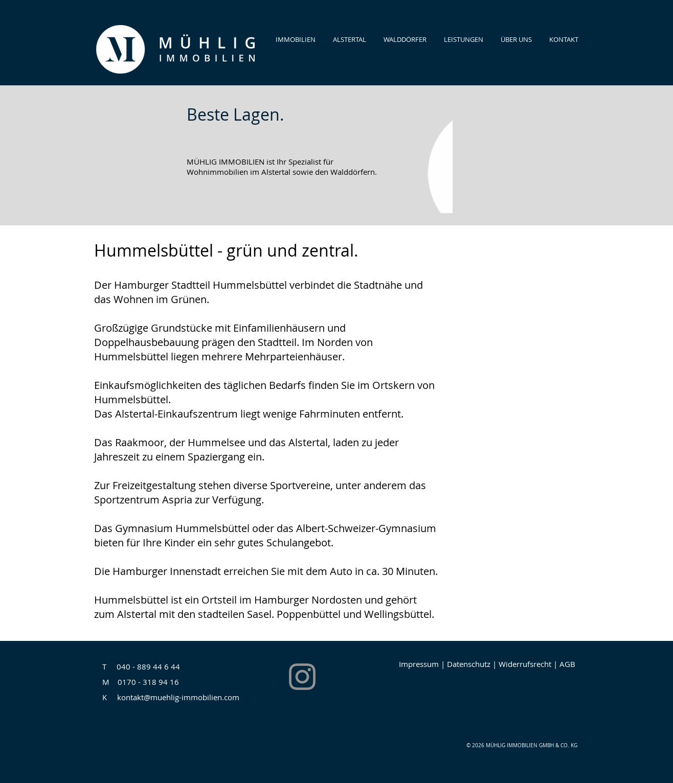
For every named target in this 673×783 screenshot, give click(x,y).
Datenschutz (469, 664)
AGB (567, 664)
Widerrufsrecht (526, 664)
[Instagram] (302, 677)
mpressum (420, 664)
